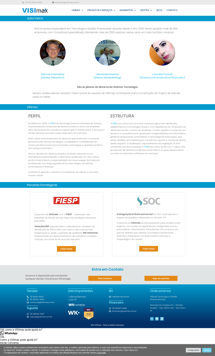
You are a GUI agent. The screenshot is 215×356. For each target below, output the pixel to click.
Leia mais (101, 353)
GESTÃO (146, 10)
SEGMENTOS (128, 10)
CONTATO (172, 10)
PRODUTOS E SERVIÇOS (101, 10)
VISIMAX (77, 10)
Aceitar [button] (207, 350)
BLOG (159, 10)
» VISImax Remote (77, 296)
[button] (107, 329)
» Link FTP (72, 299)
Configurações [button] (193, 350)
